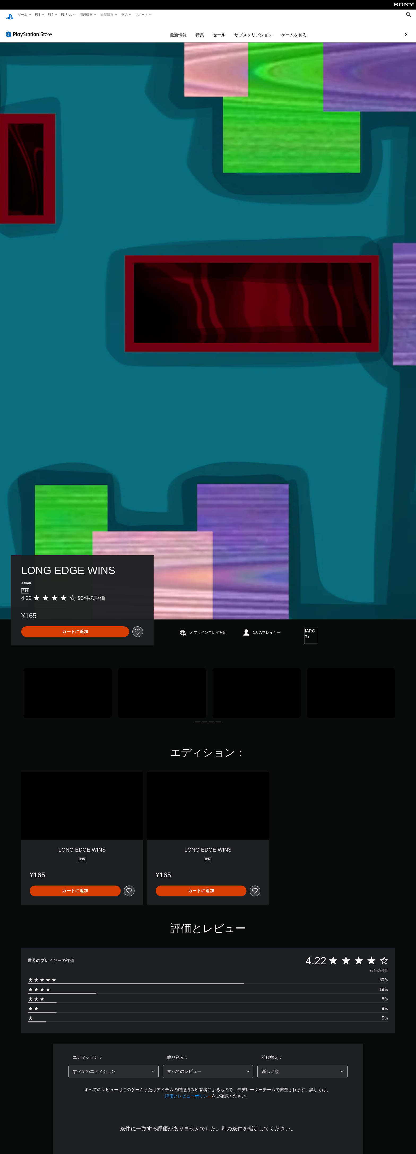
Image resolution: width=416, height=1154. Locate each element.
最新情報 (107, 14)
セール (188, 29)
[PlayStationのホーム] (9, 15)
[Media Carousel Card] (68, 688)
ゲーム (23, 14)
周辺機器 (86, 14)
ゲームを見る (263, 29)
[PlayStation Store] (30, 29)
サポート (141, 14)
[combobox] (113, 1066)
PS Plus (66, 14)
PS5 (38, 14)
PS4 (51, 14)
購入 (124, 14)
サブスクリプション (222, 29)
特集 (169, 29)
